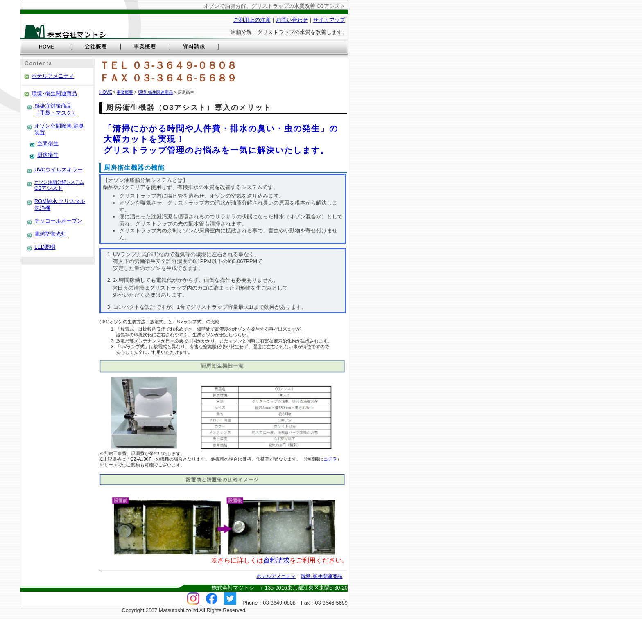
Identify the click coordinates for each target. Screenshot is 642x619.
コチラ (330, 459)
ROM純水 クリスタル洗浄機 (59, 204)
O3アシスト (59, 185)
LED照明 (44, 247)
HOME (105, 92)
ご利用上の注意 (252, 20)
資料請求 (276, 560)
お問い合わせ (292, 20)
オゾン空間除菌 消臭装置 (59, 129)
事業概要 (125, 92)
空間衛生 (48, 143)
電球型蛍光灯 (50, 234)
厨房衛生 (48, 155)
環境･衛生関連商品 (54, 93)
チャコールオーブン (58, 221)
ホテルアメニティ (53, 76)
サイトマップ (329, 20)
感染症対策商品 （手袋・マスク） (55, 109)
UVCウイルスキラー (58, 170)
